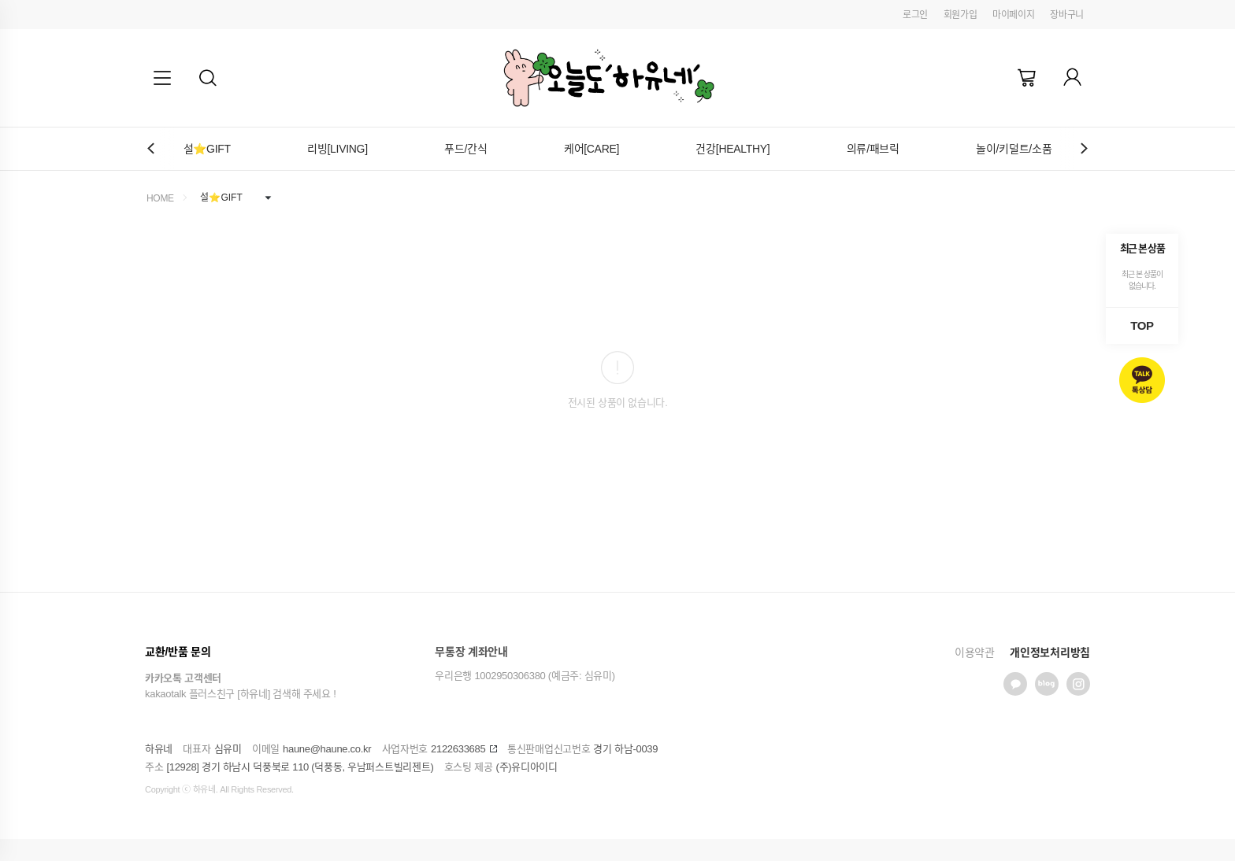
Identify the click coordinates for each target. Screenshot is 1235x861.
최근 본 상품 (1142, 248)
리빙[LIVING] (337, 148)
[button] (208, 78)
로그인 (915, 14)
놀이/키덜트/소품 (1013, 148)
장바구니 (1067, 14)
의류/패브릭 (873, 148)
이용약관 (975, 652)
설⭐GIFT (207, 148)
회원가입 (960, 14)
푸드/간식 (465, 148)
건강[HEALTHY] (732, 148)
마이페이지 (1013, 14)
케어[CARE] (591, 148)
